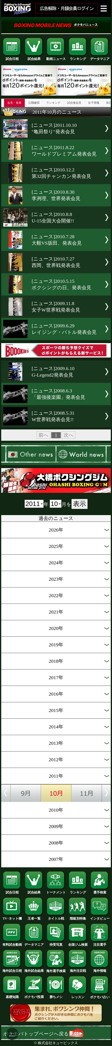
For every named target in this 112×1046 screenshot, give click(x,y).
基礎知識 (12, 995)
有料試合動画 (12, 943)
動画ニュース (56, 57)
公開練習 (34, 102)
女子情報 (93, 102)
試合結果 (34, 57)
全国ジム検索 (78, 943)
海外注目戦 (78, 969)
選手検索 (100, 891)
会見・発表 (14, 102)
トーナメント (56, 891)
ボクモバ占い (100, 995)
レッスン (78, 995)
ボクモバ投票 (34, 995)
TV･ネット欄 (12, 917)
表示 (79, 503)
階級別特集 (78, 917)
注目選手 (100, 943)
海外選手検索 (56, 969)
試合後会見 (74, 102)
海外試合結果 (34, 969)
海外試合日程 (12, 969)
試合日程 (12, 57)
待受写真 (56, 943)
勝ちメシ (56, 995)
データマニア (100, 57)
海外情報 (100, 969)
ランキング (78, 57)
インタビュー (100, 917)
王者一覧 (34, 917)
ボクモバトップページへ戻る (43, 1033)
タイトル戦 (56, 917)
